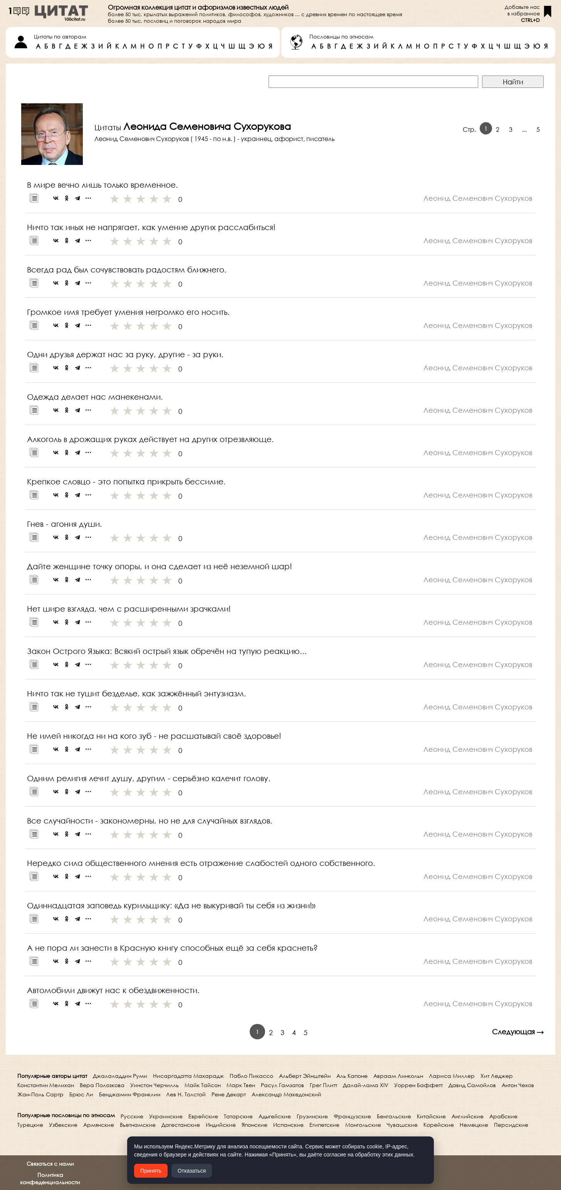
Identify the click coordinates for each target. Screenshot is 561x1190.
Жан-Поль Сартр (40, 1094)
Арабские (503, 1116)
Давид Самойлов (472, 1085)
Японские (254, 1124)
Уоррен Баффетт (418, 1085)
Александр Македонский (286, 1094)
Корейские (438, 1124)
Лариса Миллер (452, 1075)
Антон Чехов (518, 1085)
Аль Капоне (352, 1075)
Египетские (324, 1124)
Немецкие (474, 1124)
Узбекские (63, 1124)
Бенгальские (394, 1116)
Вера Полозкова (102, 1085)
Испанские (288, 1124)
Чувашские (402, 1124)
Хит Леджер (496, 1075)
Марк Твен (241, 1085)
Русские (132, 1116)
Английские (468, 1116)
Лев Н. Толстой (186, 1094)
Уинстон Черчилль (154, 1085)
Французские (352, 1116)
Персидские (511, 1124)
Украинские (166, 1116)
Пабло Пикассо (251, 1075)
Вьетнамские (138, 1124)
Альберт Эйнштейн (305, 1075)
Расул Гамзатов (282, 1085)
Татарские (238, 1116)
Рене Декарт (229, 1094)
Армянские (98, 1124)
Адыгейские (275, 1116)
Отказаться (192, 1171)
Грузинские (312, 1116)
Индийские (221, 1124)
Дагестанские (180, 1124)
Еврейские (203, 1116)
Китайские (431, 1116)
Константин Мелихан (45, 1085)
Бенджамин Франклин (129, 1094)
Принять (150, 1171)
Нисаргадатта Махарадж (188, 1075)
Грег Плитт (323, 1085)
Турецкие (30, 1124)
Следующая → (518, 1031)
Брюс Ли (81, 1094)
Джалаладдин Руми (120, 1075)
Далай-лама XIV (365, 1085)
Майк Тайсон (203, 1085)
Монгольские (363, 1124)
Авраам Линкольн (398, 1075)
